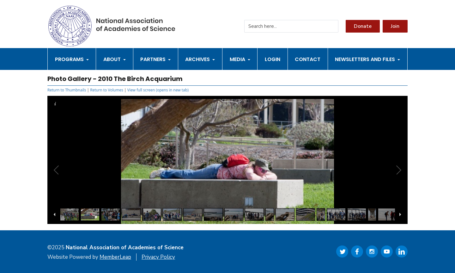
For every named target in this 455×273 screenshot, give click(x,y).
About (114, 59)
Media (240, 59)
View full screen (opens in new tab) (158, 90)
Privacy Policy (158, 257)
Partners (155, 59)
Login (272, 59)
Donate (363, 26)
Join (395, 26)
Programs (72, 59)
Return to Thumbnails (66, 90)
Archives (200, 59)
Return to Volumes (106, 90)
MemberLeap (115, 257)
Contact (307, 59)
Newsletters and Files (367, 59)
